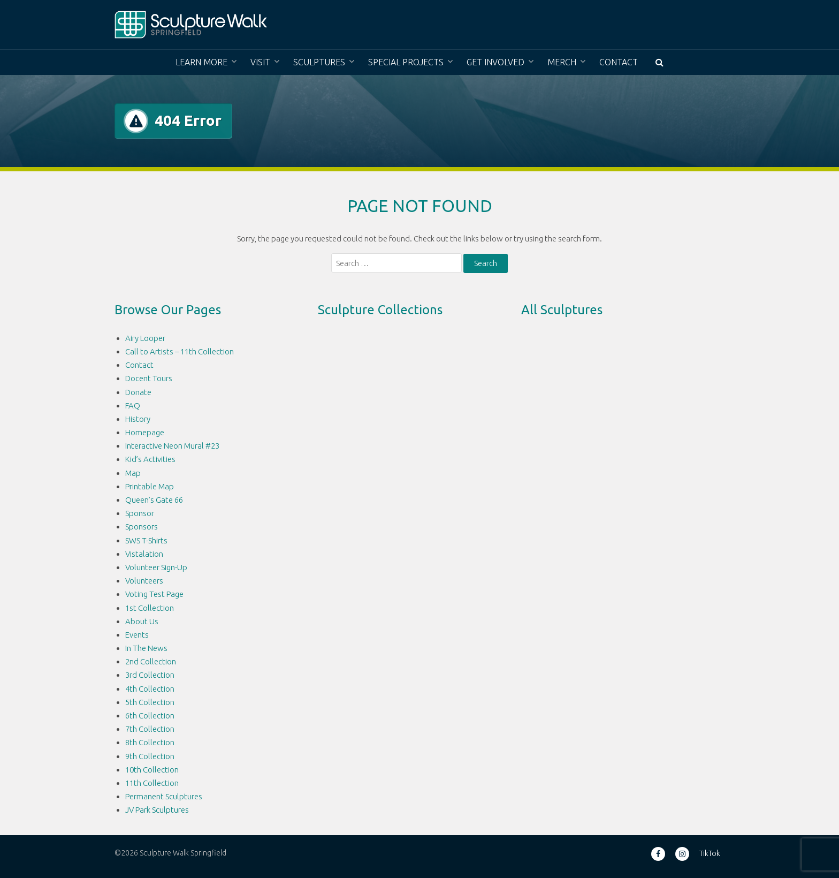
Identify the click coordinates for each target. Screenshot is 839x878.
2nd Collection (150, 661)
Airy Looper (145, 338)
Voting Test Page (154, 594)
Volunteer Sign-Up (156, 567)
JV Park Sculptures (157, 809)
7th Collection (149, 728)
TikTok (709, 853)
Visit (260, 62)
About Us (141, 621)
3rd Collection (149, 674)
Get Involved (495, 62)
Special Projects (406, 62)
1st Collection (149, 607)
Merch (561, 62)
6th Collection (149, 715)
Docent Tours (148, 378)
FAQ (132, 405)
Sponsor (139, 513)
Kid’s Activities (150, 459)
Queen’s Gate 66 (154, 499)
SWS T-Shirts (146, 540)
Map (133, 473)
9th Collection (149, 756)
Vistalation (144, 553)
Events (137, 634)
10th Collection (152, 769)
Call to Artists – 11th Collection (179, 351)
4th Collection (149, 688)
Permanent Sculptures (163, 796)
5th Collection (149, 702)
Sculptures (319, 62)
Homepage (144, 432)
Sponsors (141, 526)
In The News (146, 648)
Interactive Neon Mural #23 (172, 445)
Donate (138, 392)
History (137, 418)
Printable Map (149, 486)
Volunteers (144, 580)
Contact (618, 62)
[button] (659, 62)
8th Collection (149, 742)
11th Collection (152, 783)
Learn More (201, 62)
